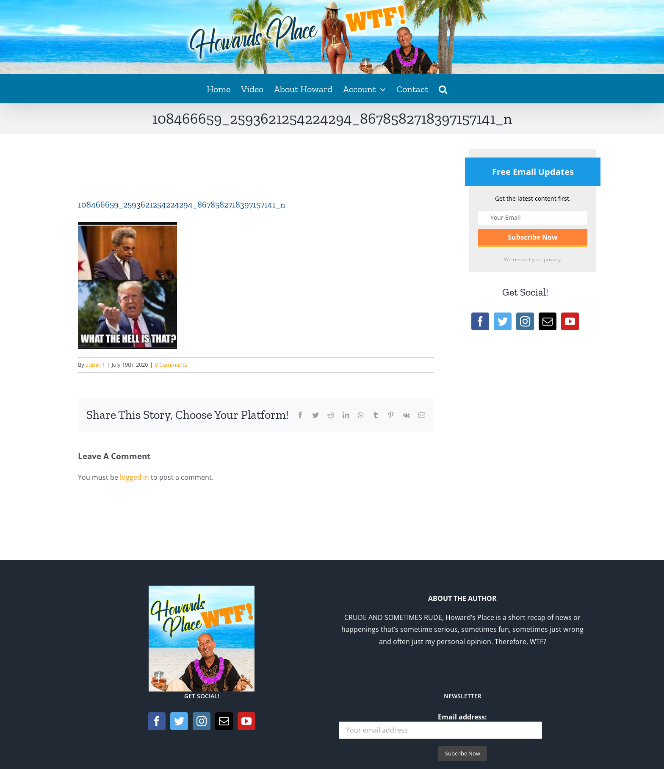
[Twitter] (503, 321)
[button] (443, 88)
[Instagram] (525, 321)
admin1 (95, 364)
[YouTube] (570, 321)
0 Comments (171, 364)
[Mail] (547, 321)
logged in (134, 477)
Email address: (440, 725)
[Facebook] (480, 321)
